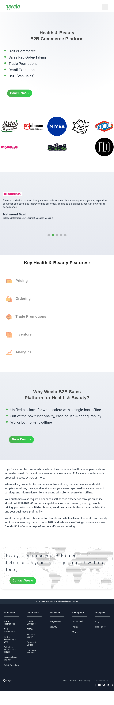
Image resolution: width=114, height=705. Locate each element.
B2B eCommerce (9, 630)
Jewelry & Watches (31, 651)
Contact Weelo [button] (22, 580)
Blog (97, 621)
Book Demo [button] (19, 93)
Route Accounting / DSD (10, 639)
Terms (75, 632)
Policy (75, 627)
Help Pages (100, 627)
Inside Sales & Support (10, 658)
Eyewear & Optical (32, 643)
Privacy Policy (84, 681)
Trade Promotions (9, 622)
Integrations (55, 621)
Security (53, 627)
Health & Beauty (31, 635)
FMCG (30, 629)
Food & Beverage (31, 622)
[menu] (105, 7)
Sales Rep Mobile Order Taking (10, 649)
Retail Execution (11, 665)
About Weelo (78, 621)
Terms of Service (69, 681)
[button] (49, 235)
